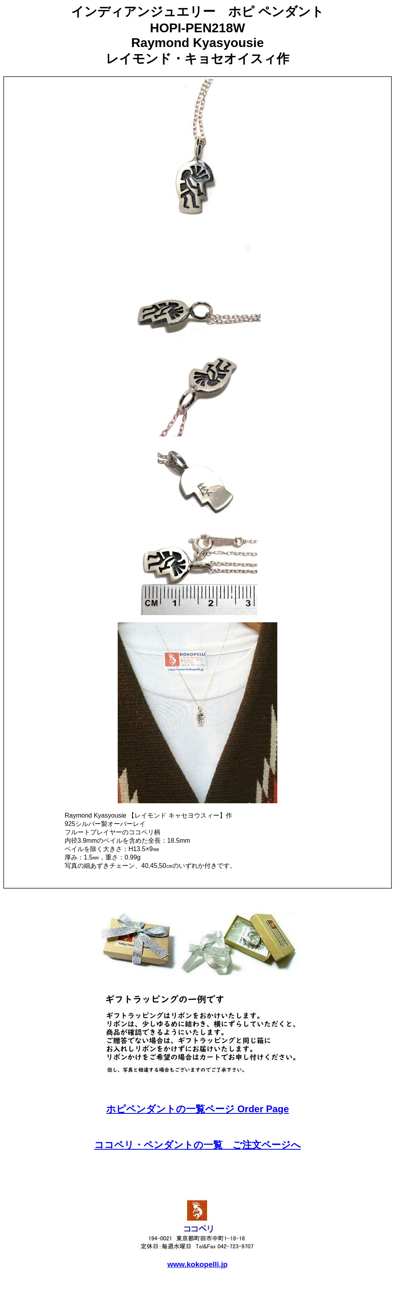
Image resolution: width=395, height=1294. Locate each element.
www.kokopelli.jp (197, 1264)
